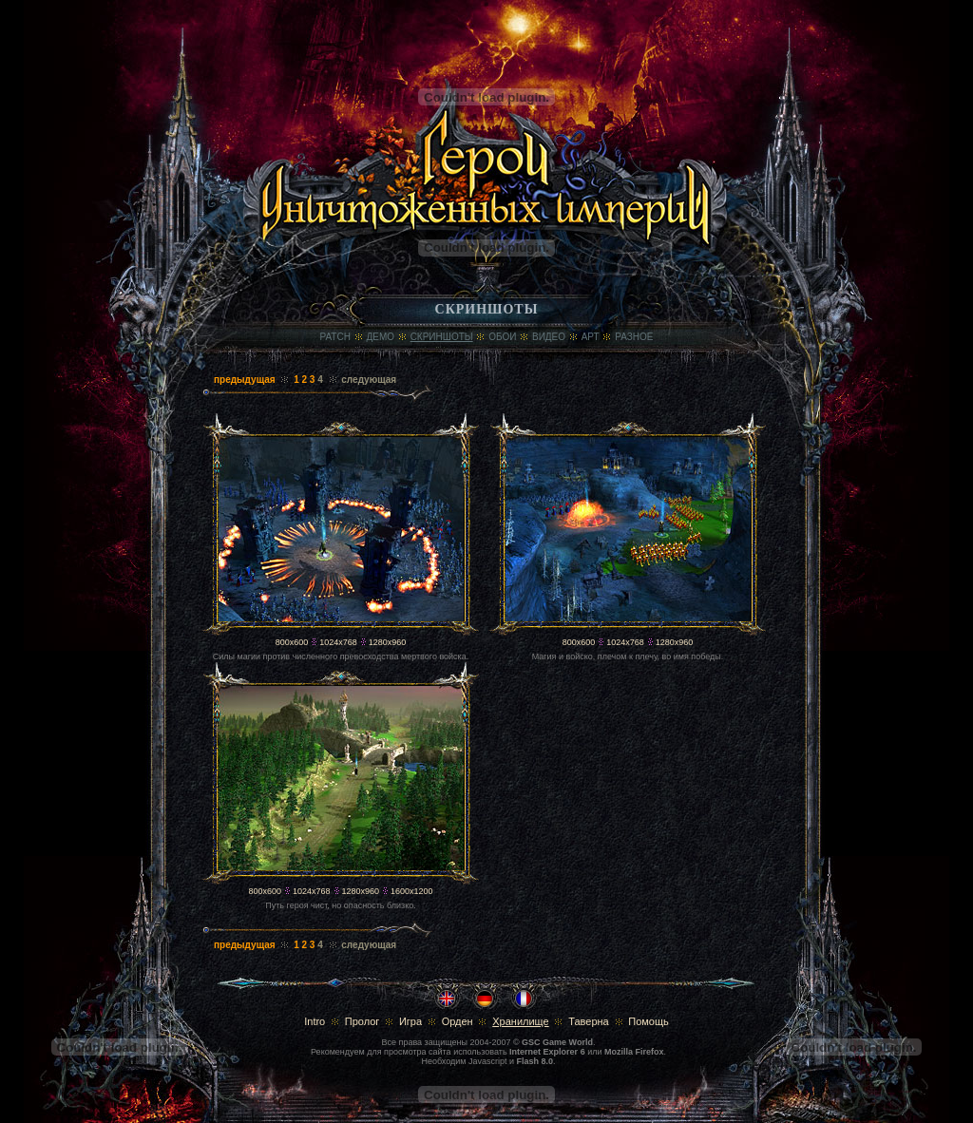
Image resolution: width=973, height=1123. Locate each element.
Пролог (362, 1021)
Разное (634, 337)
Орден (457, 1021)
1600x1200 (412, 891)
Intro (314, 1021)
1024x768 (338, 642)
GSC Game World (557, 1042)
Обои (502, 337)
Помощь (648, 1021)
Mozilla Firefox (634, 1051)
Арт (591, 337)
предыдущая (245, 379)
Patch (335, 337)
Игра (410, 1021)
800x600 (292, 642)
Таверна (588, 1021)
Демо (381, 337)
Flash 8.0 (535, 1061)
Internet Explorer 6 (547, 1051)
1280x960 (388, 642)
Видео (548, 337)
